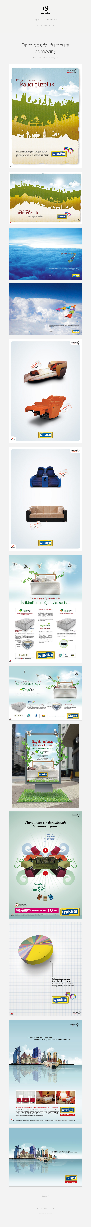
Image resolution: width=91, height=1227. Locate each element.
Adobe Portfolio (48, 1213)
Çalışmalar (37, 19)
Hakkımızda (53, 19)
